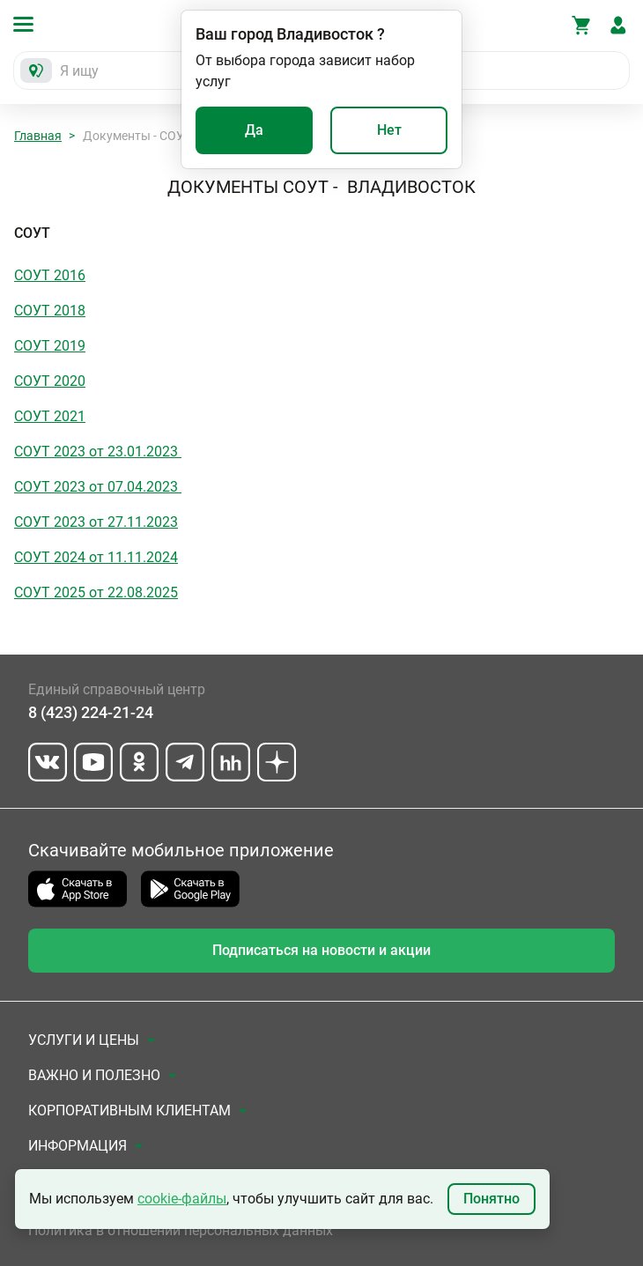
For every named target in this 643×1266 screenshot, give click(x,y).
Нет (389, 130)
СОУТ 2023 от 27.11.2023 (96, 522)
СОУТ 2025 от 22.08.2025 (96, 592)
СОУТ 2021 (49, 416)
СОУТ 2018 (49, 310)
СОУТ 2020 (49, 381)
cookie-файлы (181, 1198)
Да (254, 130)
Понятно (491, 1198)
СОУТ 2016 (49, 275)
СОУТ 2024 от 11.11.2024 (96, 557)
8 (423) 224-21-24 (90, 712)
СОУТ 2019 (49, 345)
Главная (38, 136)
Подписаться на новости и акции (321, 950)
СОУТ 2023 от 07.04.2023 (97, 486)
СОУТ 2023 (49, 451)
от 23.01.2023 (133, 451)
